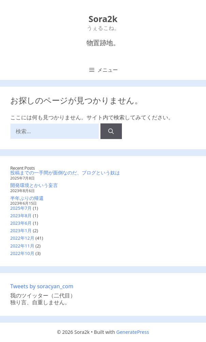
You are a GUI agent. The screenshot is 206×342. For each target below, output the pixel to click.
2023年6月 (21, 223)
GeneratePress (132, 332)
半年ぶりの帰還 (27, 198)
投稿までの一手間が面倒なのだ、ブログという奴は (65, 172)
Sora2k (103, 18)
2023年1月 (21, 230)
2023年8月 (21, 215)
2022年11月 (22, 246)
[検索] (111, 131)
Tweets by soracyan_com (41, 286)
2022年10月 (22, 253)
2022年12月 (22, 238)
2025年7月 (21, 208)
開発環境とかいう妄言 (34, 185)
